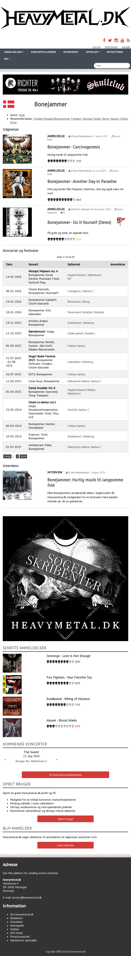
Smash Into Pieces (31, 752)
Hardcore (52, 212)
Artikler (14, 929)
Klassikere (16, 922)
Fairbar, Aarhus (76, 346)
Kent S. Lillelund (81, 209)
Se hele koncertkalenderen (65, 775)
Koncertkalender (43, 52)
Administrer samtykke (23, 940)
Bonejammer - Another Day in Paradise (81, 181)
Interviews (70, 52)
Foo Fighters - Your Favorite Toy (69, 677)
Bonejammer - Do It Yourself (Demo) (79, 222)
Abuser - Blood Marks (61, 720)
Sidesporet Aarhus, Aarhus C (84, 381)
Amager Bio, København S (31, 761)
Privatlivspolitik (20, 936)
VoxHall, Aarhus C (78, 409)
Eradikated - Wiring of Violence (68, 699)
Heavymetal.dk (65, 18)
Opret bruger (111, 47)
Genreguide (17, 925)
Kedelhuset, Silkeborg (81, 323)
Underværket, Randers (81, 333)
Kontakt (126, 47)
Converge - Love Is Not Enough (68, 656)
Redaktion (16, 918)
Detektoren (115, 52)
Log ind (96, 47)
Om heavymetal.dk (21, 914)
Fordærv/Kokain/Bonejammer (51, 118)
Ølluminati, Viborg (79, 301)
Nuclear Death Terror (96, 118)
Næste (23, 456)
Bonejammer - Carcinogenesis (73, 147)
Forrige (7, 456)
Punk (22, 115)
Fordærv (76, 118)
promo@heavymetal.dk (27, 897)
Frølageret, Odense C (81, 291)
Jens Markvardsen (82, 136)
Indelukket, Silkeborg (80, 362)
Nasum (114, 118)
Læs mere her (65, 845)
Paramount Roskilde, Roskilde (86, 312)
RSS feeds (16, 933)
